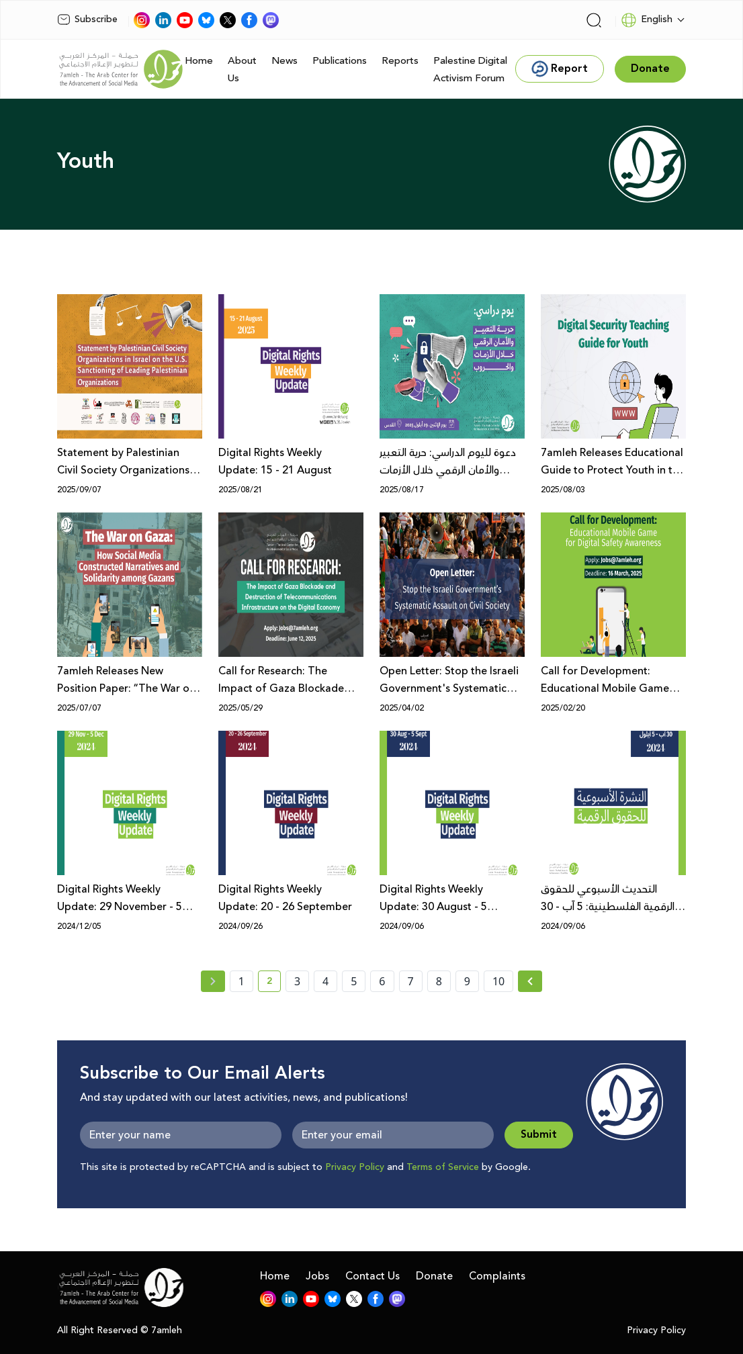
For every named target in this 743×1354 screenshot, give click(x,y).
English (646, 20)
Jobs (317, 1276)
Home (199, 61)
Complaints (497, 1276)
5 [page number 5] (354, 981)
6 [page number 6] (382, 981)
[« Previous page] (213, 981)
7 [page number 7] (411, 981)
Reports (400, 61)
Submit (539, 1134)
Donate (434, 1276)
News (284, 61)
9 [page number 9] (467, 981)
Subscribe (87, 19)
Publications (339, 61)
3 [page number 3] (297, 981)
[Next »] (530, 981)
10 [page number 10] (498, 981)
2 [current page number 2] (274, 983)
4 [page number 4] (325, 981)
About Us (242, 69)
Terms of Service (442, 1167)
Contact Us (372, 1276)
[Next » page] (530, 981)
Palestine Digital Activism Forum (470, 69)
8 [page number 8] (439, 981)
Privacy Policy (354, 1167)
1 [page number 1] (241, 981)
